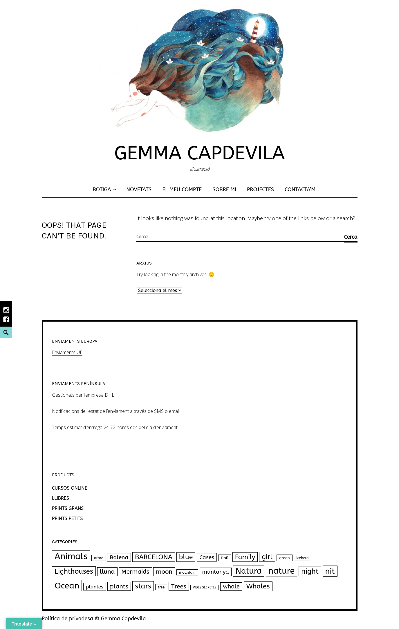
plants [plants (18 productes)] (119, 586)
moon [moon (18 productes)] (164, 571)
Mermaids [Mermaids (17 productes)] (135, 571)
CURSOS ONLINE (69, 488)
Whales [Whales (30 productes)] (258, 586)
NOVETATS (138, 189)
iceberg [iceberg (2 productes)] (302, 558)
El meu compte (182, 189)
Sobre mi (224, 189)
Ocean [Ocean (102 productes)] (67, 585)
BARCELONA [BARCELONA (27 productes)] (153, 557)
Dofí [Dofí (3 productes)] (224, 557)
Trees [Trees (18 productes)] (178, 586)
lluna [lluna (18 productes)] (107, 571)
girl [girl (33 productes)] (267, 557)
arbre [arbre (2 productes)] (98, 558)
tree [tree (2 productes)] (161, 587)
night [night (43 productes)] (310, 571)
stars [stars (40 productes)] (143, 586)
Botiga (102, 189)
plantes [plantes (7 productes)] (94, 587)
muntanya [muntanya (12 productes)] (215, 571)
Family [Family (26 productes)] (245, 557)
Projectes (260, 189)
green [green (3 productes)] (284, 557)
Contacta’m (300, 189)
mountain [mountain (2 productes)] (187, 572)
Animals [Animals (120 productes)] (71, 556)
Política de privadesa (67, 618)
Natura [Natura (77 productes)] (249, 571)
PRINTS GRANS (68, 508)
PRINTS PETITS (67, 518)
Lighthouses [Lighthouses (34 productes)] (74, 571)
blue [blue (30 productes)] (186, 557)
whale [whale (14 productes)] (231, 586)
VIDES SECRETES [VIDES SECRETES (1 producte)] (204, 587)
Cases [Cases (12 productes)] (206, 557)
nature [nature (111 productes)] (281, 571)
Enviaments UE (67, 352)
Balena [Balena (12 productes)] (119, 557)
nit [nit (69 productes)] (330, 571)
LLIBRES (60, 498)
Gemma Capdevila (199, 153)
